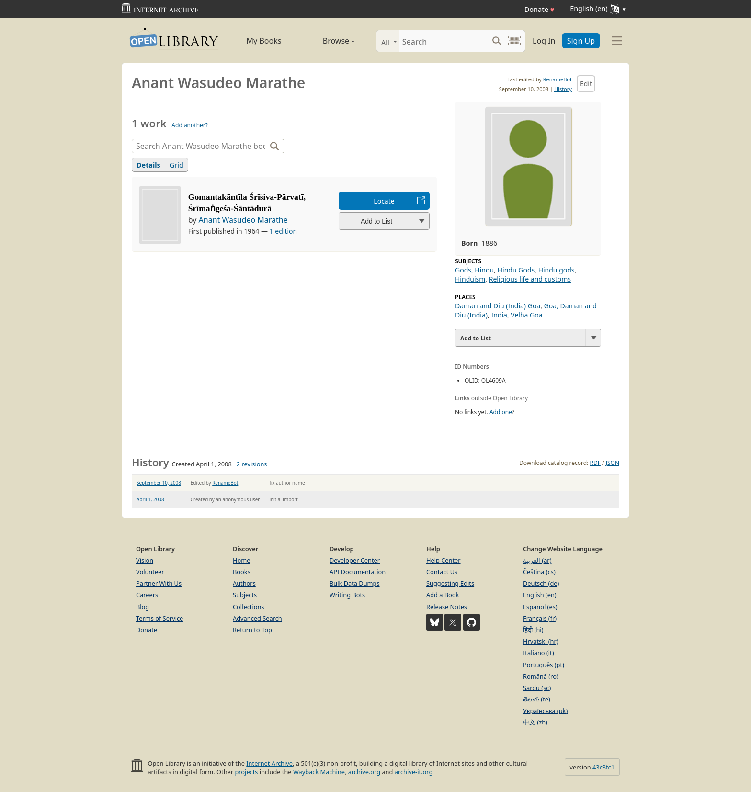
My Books (264, 40)
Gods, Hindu (474, 269)
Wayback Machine (319, 772)
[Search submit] (496, 41)
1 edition (283, 231)
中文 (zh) (535, 722)
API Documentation (358, 571)
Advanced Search (257, 618)
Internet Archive (269, 763)
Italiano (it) (538, 652)
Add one (500, 412)
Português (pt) (543, 664)
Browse (327, 40)
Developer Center (355, 560)
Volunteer (150, 571)
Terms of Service (159, 618)
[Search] (444, 41)
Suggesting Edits (450, 583)
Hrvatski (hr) (540, 641)
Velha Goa (526, 314)
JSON (612, 463)
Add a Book (442, 594)
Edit (586, 83)
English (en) (540, 594)
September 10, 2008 (159, 482)
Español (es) (540, 606)
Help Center (443, 560)
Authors (244, 583)
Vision (144, 560)
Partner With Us (159, 583)
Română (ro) (540, 676)
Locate (384, 200)
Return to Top (252, 629)
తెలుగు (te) (536, 699)
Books (241, 571)
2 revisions (252, 464)
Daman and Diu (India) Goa (497, 305)
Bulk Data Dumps (355, 583)
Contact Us (441, 571)
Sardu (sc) (537, 687)
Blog (142, 606)
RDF (595, 463)
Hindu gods (556, 269)
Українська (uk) (545, 710)
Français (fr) (540, 618)
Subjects (245, 594)
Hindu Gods (516, 269)
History (563, 88)
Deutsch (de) (541, 583)
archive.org (364, 772)
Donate (539, 9)
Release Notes (446, 606)
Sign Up (581, 40)
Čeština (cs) (539, 571)
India (499, 314)
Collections (248, 606)
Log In (544, 40)
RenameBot (557, 79)
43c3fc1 (603, 767)
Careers (147, 594)
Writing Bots (347, 594)
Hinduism (470, 278)
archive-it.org (414, 772)
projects (246, 772)
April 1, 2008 (150, 499)
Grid (176, 165)
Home (241, 560)
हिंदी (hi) (533, 629)
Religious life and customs (530, 278)
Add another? (189, 125)
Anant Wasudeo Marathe (243, 220)
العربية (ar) (537, 560)
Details (148, 165)
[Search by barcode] (514, 41)
